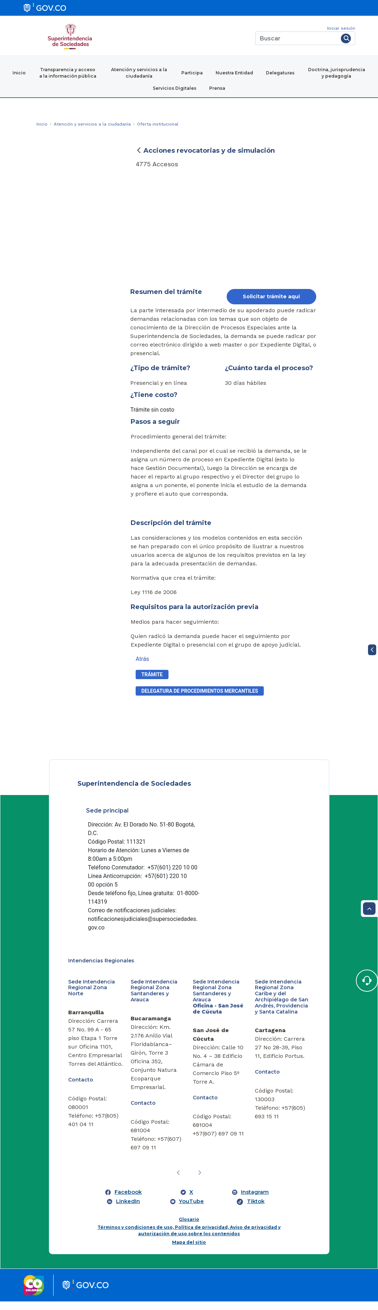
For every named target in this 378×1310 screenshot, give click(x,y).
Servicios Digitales (174, 88)
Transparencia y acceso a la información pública (67, 73)
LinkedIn (128, 1210)
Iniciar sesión (341, 28)
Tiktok (255, 1210)
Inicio (19, 72)
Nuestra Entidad (234, 72)
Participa (192, 72)
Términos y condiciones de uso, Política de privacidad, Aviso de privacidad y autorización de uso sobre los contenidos (189, 1239)
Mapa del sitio (189, 1250)
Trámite (152, 674)
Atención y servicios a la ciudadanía (139, 73)
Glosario (189, 1228)
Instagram (255, 1201)
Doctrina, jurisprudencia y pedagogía (336, 73)
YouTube (191, 1210)
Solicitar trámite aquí (271, 296)
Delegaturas (280, 72)
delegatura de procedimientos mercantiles (199, 691)
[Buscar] (296, 38)
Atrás (142, 659)
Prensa (217, 88)
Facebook (128, 1201)
